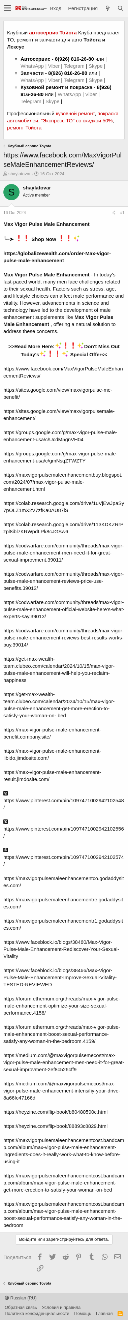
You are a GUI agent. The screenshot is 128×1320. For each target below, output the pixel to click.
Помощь (82, 1313)
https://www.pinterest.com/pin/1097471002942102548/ (63, 800)
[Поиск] (120, 8)
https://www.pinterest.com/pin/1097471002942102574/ (63, 857)
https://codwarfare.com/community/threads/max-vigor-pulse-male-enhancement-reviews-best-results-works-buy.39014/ (63, 638)
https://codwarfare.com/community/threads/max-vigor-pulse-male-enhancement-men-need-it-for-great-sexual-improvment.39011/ (63, 553)
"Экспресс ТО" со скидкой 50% (77, 120)
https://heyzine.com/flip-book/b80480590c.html (55, 1112)
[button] (7, 8)
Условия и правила (61, 1307)
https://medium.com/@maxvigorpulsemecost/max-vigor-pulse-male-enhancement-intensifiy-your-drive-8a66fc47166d (61, 1091)
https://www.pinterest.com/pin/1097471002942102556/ (63, 829)
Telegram (75, 66)
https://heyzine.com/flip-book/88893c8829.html (55, 1126)
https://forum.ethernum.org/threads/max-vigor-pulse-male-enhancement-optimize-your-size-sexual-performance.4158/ (61, 1006)
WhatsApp (33, 66)
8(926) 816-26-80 (74, 59)
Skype (96, 66)
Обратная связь (21, 1307)
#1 (122, 212)
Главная (104, 1313)
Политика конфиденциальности (37, 1313)
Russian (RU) (21, 1297)
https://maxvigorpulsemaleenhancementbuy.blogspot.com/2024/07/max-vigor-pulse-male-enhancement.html (62, 482)
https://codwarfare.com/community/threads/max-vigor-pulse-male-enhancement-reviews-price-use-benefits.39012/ (63, 581)
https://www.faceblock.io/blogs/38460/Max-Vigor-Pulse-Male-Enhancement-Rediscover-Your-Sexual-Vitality (61, 949)
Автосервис (36, 59)
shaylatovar (19, 173)
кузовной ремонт (75, 113)
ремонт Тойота (24, 127)
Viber (54, 66)
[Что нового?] (107, 8)
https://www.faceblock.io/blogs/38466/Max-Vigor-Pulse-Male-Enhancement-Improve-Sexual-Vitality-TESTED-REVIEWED (60, 977)
